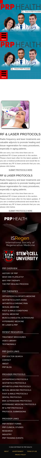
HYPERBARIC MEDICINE (13, 321)
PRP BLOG (7, 367)
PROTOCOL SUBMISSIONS (14, 412)
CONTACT (6, 360)
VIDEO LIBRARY (9, 341)
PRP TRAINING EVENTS (12, 438)
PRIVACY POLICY (20, 454)
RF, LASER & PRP (10, 325)
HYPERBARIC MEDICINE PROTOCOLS (19, 404)
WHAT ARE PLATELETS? (13, 277)
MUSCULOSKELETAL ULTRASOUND (18, 318)
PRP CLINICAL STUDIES (12, 427)
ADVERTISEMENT (17, 451)
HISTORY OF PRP (10, 273)
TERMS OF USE (32, 451)
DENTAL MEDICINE (10, 314)
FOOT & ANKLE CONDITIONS (15, 311)
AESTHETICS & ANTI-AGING (14, 300)
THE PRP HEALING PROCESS (15, 284)
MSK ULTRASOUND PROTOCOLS (17, 401)
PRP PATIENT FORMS (11, 424)
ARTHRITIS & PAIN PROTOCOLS (16, 386)
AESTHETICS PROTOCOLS (14, 383)
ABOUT (5, 364)
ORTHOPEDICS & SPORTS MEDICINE (18, 296)
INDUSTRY (7, 434)
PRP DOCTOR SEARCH (12, 356)
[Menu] (1, 2)
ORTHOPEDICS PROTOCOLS (15, 379)
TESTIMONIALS (9, 344)
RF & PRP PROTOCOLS (12, 408)
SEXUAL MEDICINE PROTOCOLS (16, 390)
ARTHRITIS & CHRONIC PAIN (15, 303)
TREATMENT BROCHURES (14, 337)
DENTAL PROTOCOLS (11, 397)
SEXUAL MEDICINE (10, 307)
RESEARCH (7, 431)
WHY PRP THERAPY (11, 281)
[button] (31, 11)
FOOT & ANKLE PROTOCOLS (15, 394)
